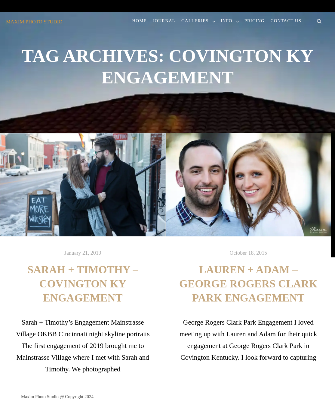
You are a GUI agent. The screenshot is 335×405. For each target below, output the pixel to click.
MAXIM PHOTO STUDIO (34, 22)
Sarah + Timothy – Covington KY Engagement (82, 284)
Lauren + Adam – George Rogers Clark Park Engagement (248, 284)
